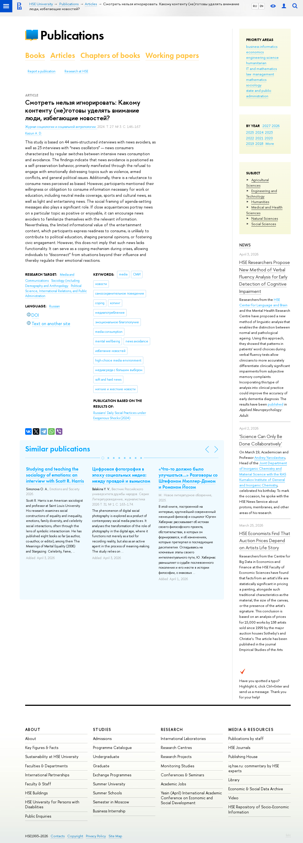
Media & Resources (250, 729)
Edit (288, 835)
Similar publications (57, 449)
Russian (54, 306)
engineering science (262, 57)
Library (234, 779)
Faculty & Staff (38, 783)
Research (172, 729)
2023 (269, 132)
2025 (250, 132)
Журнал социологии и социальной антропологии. (61, 127)
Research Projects (176, 756)
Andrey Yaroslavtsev (269, 457)
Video (233, 797)
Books (35, 55)
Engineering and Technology (261, 193)
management (263, 74)
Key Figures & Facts (41, 747)
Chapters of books (110, 55)
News (245, 245)
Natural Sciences (264, 218)
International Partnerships (47, 774)
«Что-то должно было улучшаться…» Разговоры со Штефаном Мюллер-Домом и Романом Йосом (188, 478)
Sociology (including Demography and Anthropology (52, 283)
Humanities (260, 201)
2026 (275, 125)
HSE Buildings (36, 792)
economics (255, 51)
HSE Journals (239, 747)
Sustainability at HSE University (51, 756)
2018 (259, 143)
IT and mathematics (261, 68)
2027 (266, 125)
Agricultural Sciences (257, 182)
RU (255, 6)
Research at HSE (76, 71)
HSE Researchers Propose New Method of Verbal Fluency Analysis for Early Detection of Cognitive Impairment (264, 276)
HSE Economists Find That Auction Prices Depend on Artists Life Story (264, 540)
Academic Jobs (173, 783)
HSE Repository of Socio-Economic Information (258, 809)
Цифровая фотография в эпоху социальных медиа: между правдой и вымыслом (121, 475)
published (275, 404)
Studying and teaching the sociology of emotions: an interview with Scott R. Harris (55, 475)
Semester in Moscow (111, 801)
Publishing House (243, 756)
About (32, 729)
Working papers (172, 55)
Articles (62, 55)
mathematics (256, 79)
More (270, 143)
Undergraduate (106, 756)
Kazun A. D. (33, 133)
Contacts (58, 836)
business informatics (261, 46)
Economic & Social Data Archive (255, 788)
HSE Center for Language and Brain (263, 302)
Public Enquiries (38, 816)
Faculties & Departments (46, 765)
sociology (253, 85)
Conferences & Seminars (182, 774)
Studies (102, 729)
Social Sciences (263, 223)
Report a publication (42, 71)
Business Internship (109, 810)
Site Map (115, 836)
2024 (259, 132)
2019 (250, 143)
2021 (259, 138)
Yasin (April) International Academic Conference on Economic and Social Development (191, 797)
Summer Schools (107, 792)
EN (261, 6)
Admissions (102, 738)
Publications (72, 35)
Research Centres (176, 747)
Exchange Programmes (112, 774)
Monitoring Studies (177, 765)
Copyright (75, 836)
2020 (269, 138)
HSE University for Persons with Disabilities (52, 804)
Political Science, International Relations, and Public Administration (56, 291)
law (248, 74)
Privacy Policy (96, 836)
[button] (103, 458)
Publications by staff (246, 738)
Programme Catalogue (112, 747)
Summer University (109, 783)
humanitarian (256, 62)
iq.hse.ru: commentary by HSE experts (253, 768)
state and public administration (258, 93)
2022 (250, 138)
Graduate (101, 765)
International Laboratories (183, 738)
